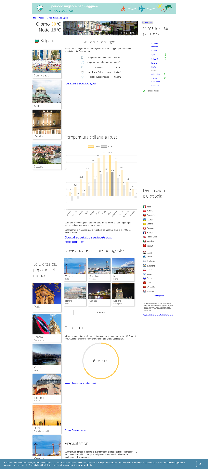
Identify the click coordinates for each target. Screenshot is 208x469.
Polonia (150, 270)
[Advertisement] (100, 107)
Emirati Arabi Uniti (41, 431)
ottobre (154, 78)
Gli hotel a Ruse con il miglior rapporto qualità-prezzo (88, 237)
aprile (154, 54)
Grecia (149, 257)
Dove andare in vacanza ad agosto (80, 83)
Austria (150, 211)
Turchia (37, 401)
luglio (154, 66)
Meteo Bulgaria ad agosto (57, 18)
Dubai (37, 428)
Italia (36, 370)
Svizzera (150, 228)
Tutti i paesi (159, 296)
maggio (155, 58)
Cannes (93, 300)
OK (201, 463)
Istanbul (39, 397)
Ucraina (150, 219)
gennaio (155, 43)
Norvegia (150, 291)
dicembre (155, 86)
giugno (154, 62)
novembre (156, 82)
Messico (150, 241)
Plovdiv (38, 136)
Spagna (150, 224)
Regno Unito (39, 340)
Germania (151, 215)
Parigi (37, 306)
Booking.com (147, 22)
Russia (150, 278)
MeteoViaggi (38, 18)
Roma (38, 367)
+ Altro (101, 312)
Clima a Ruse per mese (75, 430)
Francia (37, 310)
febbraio (155, 47)
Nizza (116, 276)
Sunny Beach (42, 75)
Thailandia (151, 261)
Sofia (37, 106)
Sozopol (39, 166)
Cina (149, 282)
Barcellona (94, 276)
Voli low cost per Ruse (74, 242)
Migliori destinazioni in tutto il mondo (81, 383)
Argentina (151, 265)
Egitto (149, 252)
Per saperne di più (83, 465)
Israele (149, 274)
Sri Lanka (151, 287)
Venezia (69, 276)
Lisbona (117, 300)
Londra (38, 337)
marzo (154, 51)
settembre (156, 74)
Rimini (68, 300)
